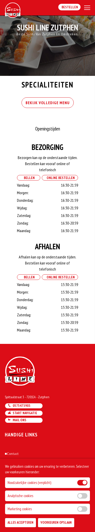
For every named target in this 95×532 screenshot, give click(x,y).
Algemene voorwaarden (24, 473)
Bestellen (69, 7)
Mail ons (17, 420)
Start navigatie (22, 413)
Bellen (28, 177)
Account (12, 466)
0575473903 (19, 405)
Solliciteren (15, 480)
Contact (12, 453)
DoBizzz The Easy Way (22, 509)
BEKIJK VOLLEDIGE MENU (48, 102)
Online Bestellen (60, 177)
